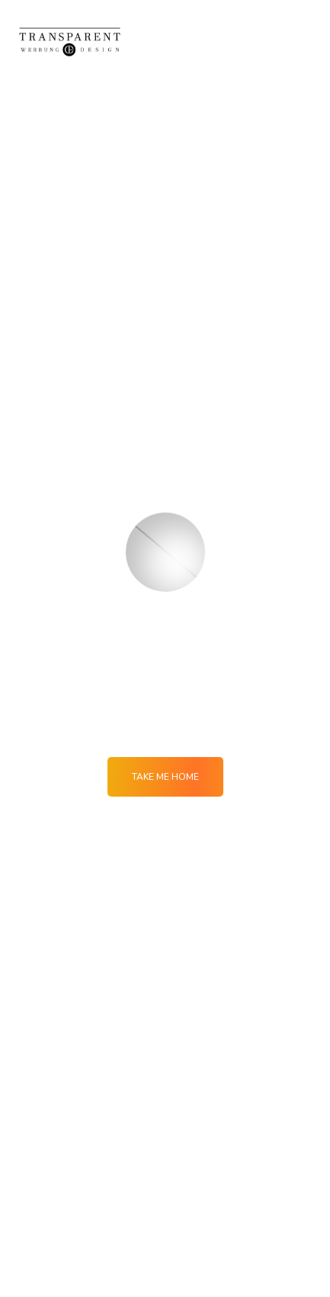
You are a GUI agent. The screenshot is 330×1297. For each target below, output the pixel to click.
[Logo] (69, 41)
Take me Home (165, 777)
